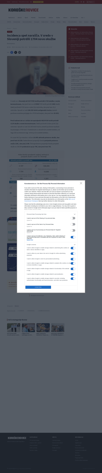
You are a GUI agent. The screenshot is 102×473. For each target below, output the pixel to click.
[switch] (73, 218)
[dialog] (51, 236)
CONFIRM (38, 287)
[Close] (81, 183)
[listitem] (51, 214)
